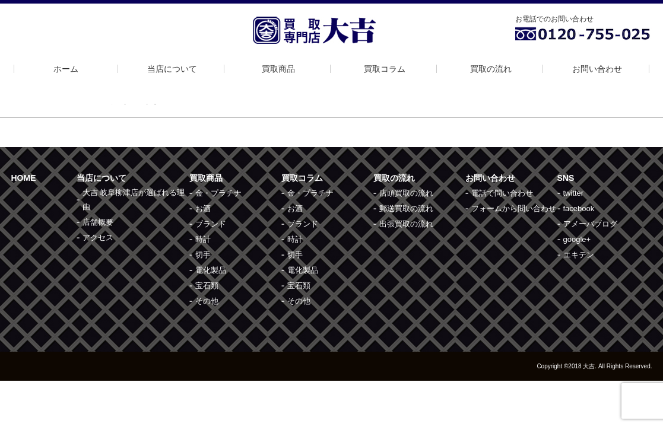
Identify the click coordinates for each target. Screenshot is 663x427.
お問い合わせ (597, 69)
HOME (23, 178)
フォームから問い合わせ (513, 208)
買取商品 (278, 69)
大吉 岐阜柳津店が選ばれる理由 (134, 199)
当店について (172, 69)
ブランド (210, 223)
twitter (573, 193)
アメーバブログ (590, 223)
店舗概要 (98, 222)
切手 (203, 254)
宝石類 (206, 285)
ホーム (65, 69)
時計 (203, 239)
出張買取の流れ (406, 223)
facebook (579, 208)
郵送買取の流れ (406, 208)
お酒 (203, 208)
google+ (577, 239)
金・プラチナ (218, 193)
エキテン (578, 254)
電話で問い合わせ (502, 193)
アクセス (98, 237)
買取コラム (384, 69)
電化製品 (210, 270)
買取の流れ (491, 69)
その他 (206, 301)
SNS (566, 178)
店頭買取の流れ (406, 193)
